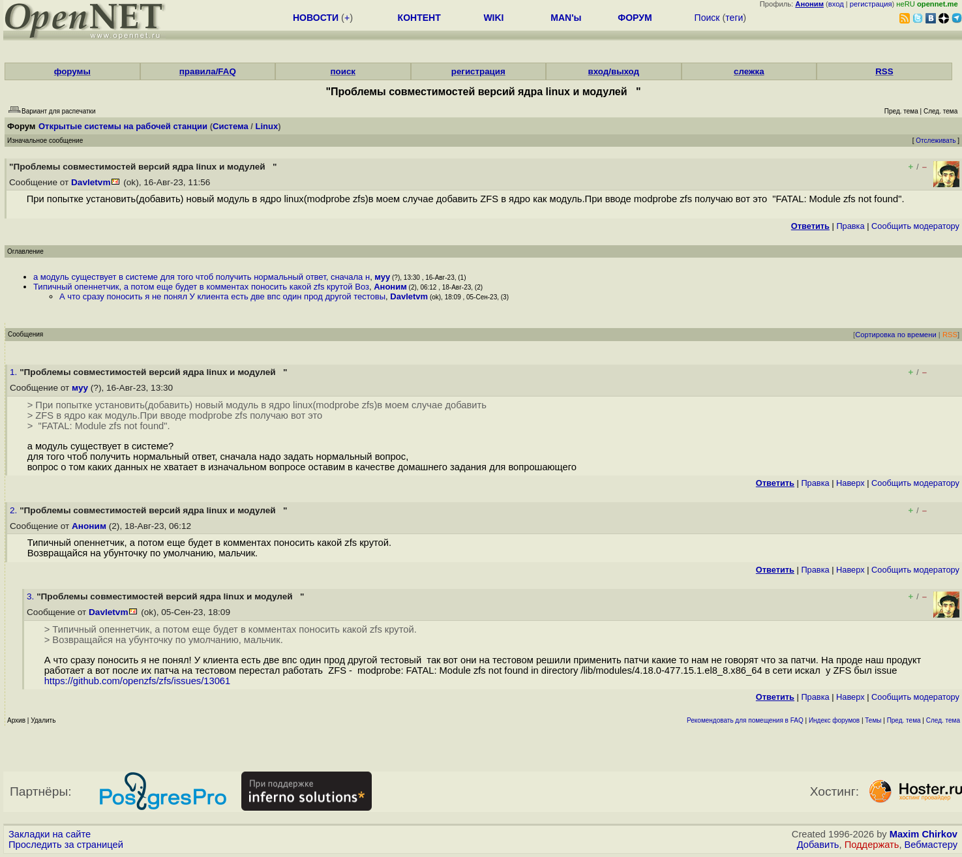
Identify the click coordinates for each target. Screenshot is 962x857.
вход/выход (614, 71)
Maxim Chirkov (923, 834)
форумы (72, 71)
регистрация (871, 4)
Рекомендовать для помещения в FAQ (745, 720)
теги (734, 17)
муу (382, 277)
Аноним (390, 287)
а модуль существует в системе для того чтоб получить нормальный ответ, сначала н (201, 277)
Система (230, 126)
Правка (850, 226)
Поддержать (872, 844)
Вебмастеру (931, 844)
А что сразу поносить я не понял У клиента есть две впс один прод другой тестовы (222, 296)
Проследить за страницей (65, 844)
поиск (343, 71)
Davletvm (90, 182)
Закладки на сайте (49, 834)
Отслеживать (935, 140)
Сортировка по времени (896, 334)
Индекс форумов (834, 720)
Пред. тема (904, 720)
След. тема (943, 720)
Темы (873, 720)
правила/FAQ (207, 71)
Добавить (818, 844)
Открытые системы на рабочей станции (122, 126)
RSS (884, 71)
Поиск (707, 17)
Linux (267, 126)
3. (32, 596)
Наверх (850, 483)
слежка (749, 71)
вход (836, 4)
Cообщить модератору (915, 226)
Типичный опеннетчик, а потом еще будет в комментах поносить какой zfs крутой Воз (201, 287)
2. (15, 510)
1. (15, 372)
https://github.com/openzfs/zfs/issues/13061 (140, 681)
